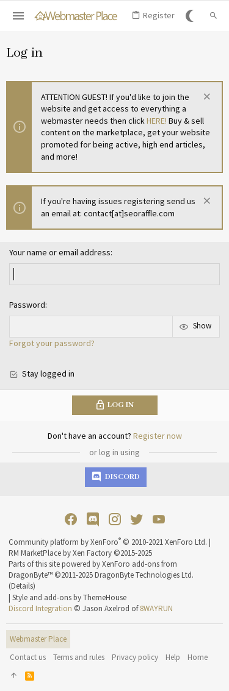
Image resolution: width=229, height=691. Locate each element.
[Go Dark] (192, 16)
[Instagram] (114, 519)
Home (197, 657)
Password (27, 304)
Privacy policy (135, 657)
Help (172, 657)
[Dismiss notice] (205, 97)
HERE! (157, 120)
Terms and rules (78, 657)
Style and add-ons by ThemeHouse (69, 597)
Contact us (28, 657)
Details (22, 586)
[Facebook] (71, 519)
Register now (157, 435)
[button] (18, 16)
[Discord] (92, 519)
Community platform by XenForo (108, 542)
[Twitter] (136, 519)
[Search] (213, 16)
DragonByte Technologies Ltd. (144, 575)
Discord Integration (40, 608)
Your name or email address (60, 252)
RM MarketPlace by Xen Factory (80, 553)
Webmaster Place (38, 639)
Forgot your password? (52, 343)
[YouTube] (158, 519)
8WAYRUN (156, 608)
